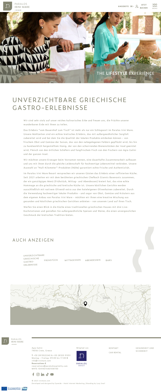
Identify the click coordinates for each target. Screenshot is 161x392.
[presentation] (5, 48)
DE (131, 6)
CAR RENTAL (115, 354)
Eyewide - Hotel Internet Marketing (70, 385)
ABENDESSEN (95, 263)
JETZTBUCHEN (144, 6)
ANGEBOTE (123, 6)
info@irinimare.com (41, 362)
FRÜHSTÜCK (54, 264)
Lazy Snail (101, 385)
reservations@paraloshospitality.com (50, 367)
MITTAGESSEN (74, 263)
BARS (115, 268)
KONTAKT (113, 349)
